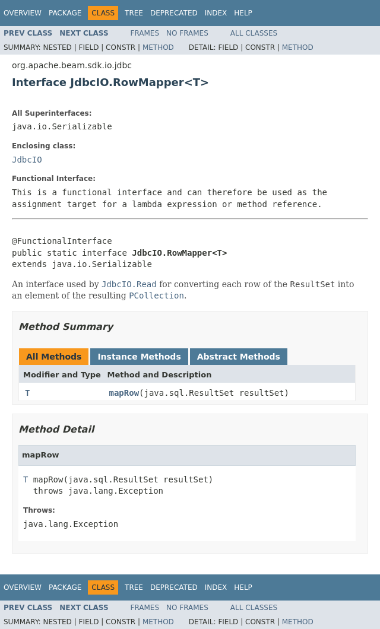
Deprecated (174, 13)
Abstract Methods (238, 356)
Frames (145, 33)
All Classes (253, 33)
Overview (23, 13)
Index (216, 13)
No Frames (187, 33)
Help (243, 13)
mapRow (124, 393)
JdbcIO (27, 159)
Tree (134, 13)
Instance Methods (138, 356)
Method (158, 47)
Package (65, 13)
